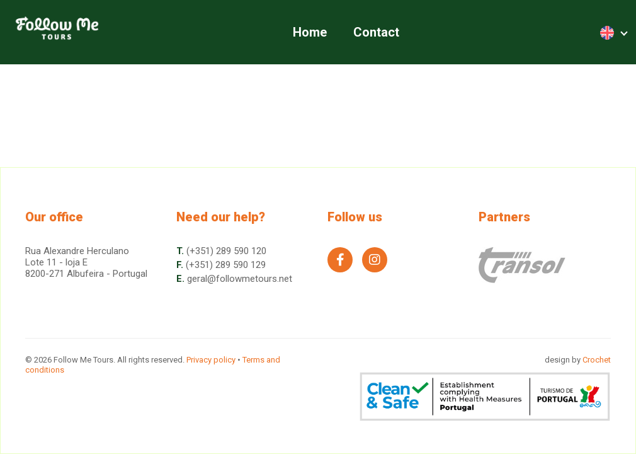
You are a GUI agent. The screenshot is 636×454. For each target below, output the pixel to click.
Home (310, 32)
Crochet (596, 359)
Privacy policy (211, 359)
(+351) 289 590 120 (226, 251)
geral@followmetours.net (239, 278)
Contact (376, 32)
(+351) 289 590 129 (226, 265)
